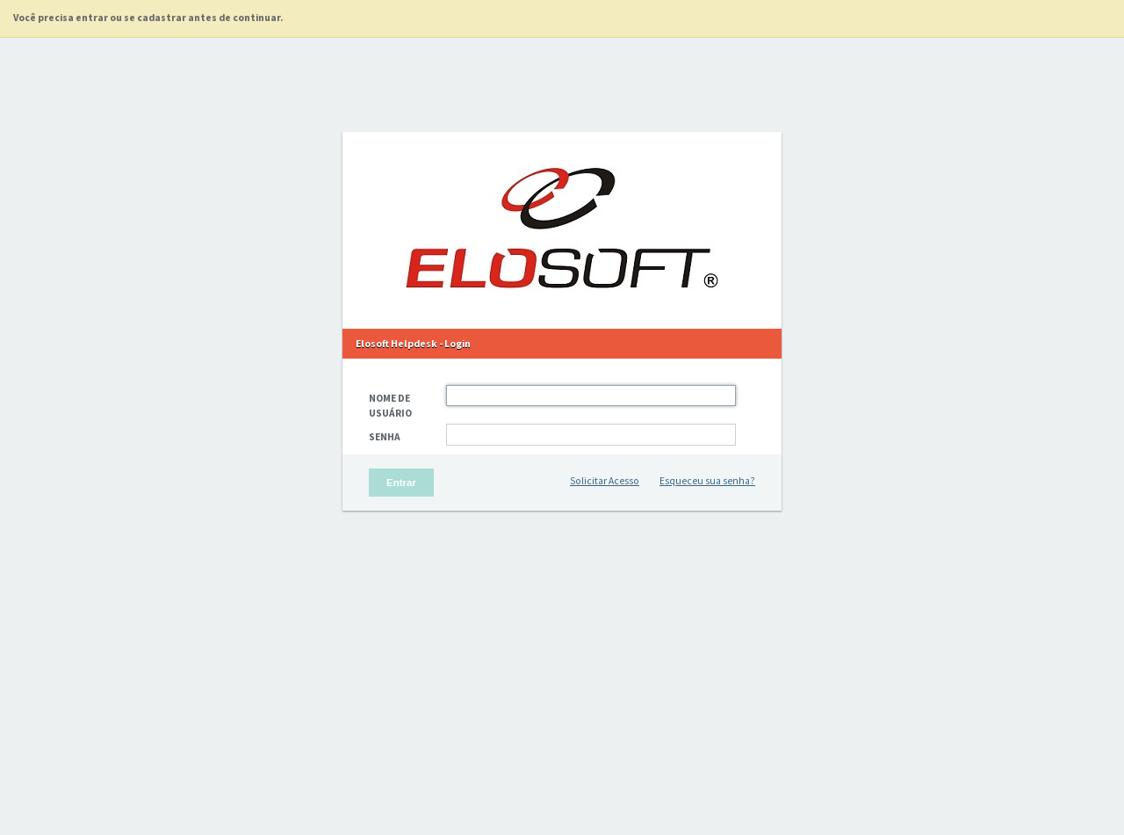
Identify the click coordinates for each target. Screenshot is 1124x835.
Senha (384, 437)
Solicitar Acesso (604, 481)
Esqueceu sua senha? (707, 481)
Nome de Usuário (390, 405)
